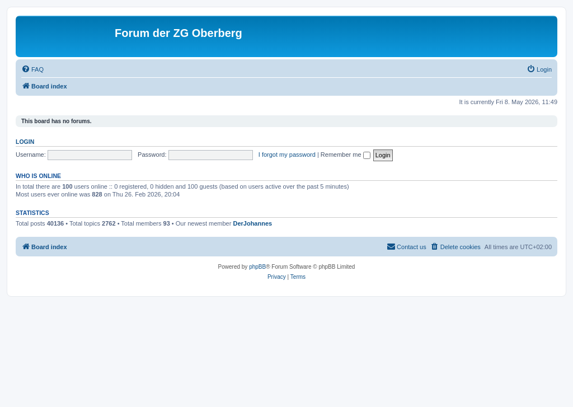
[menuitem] (32, 69)
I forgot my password (287, 154)
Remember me (345, 154)
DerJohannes (252, 223)
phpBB (257, 267)
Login (25, 141)
